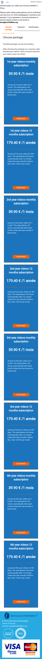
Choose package (8, 28)
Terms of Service (8, 623)
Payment (21, 27)
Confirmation (33, 27)
